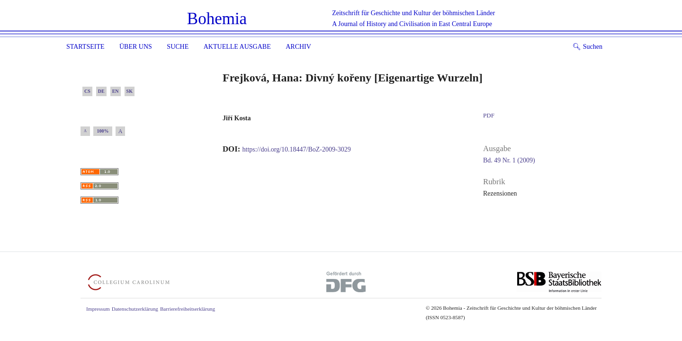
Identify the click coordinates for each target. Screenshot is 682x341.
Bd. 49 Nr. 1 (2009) (509, 160)
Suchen (587, 46)
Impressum (98, 309)
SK (129, 91)
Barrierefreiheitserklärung (187, 309)
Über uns (135, 46)
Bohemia (217, 18)
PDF (488, 115)
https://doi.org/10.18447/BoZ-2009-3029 (296, 149)
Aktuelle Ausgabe (237, 46)
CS (87, 91)
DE (101, 91)
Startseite (85, 46)
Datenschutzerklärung (135, 309)
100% (103, 131)
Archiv (298, 46)
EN (115, 91)
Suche (177, 46)
